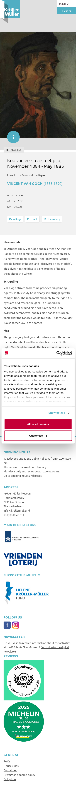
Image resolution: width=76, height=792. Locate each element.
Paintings (15, 219)
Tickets (66, 10)
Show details (56, 412)
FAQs (7, 761)
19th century (51, 219)
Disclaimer (10, 770)
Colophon (10, 779)
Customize (38, 435)
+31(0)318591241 (14, 514)
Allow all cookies (38, 423)
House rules (11, 765)
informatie (11, 135)
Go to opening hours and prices (23, 475)
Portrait (32, 219)
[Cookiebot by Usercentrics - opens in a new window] (56, 353)
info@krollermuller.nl (17, 510)
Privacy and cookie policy (19, 774)
